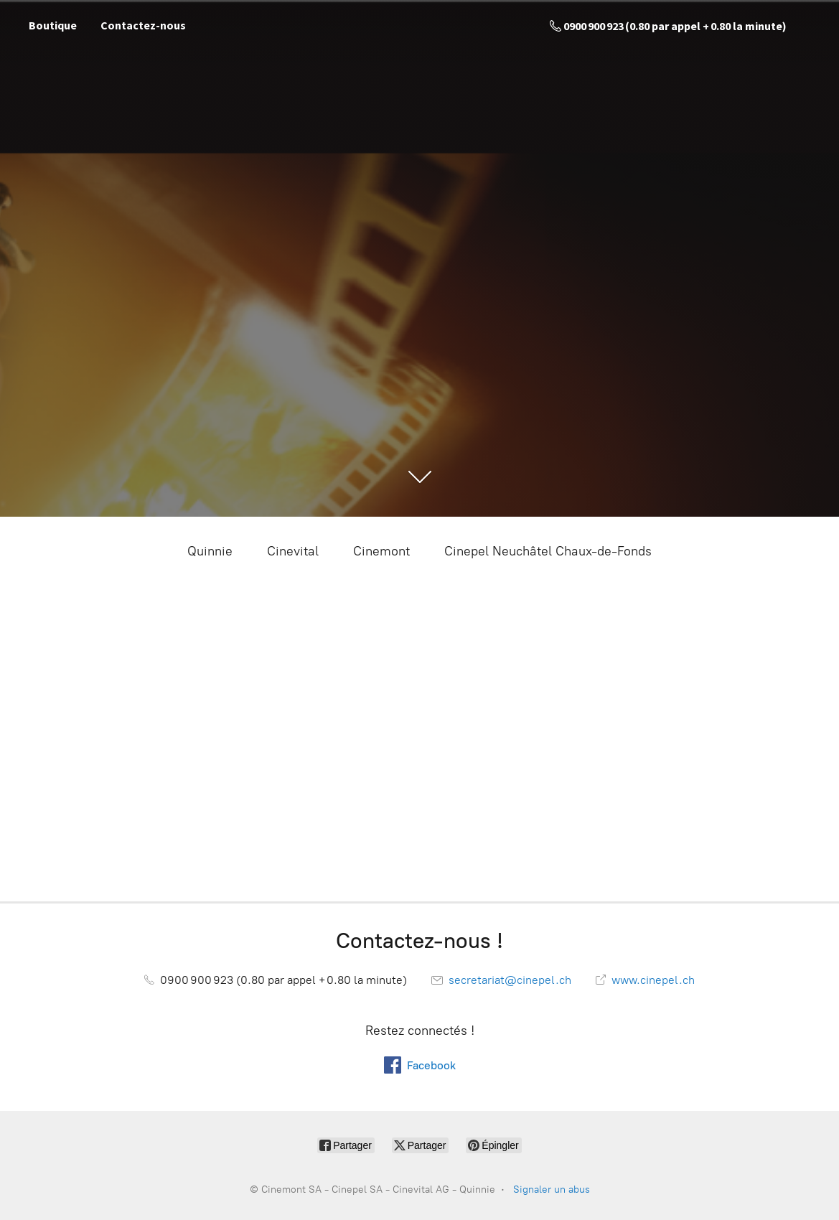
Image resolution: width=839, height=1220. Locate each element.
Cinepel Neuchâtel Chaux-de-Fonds (548, 551)
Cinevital (293, 551)
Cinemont (381, 551)
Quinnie (210, 551)
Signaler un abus (551, 1189)
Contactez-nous (143, 25)
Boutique (53, 25)
